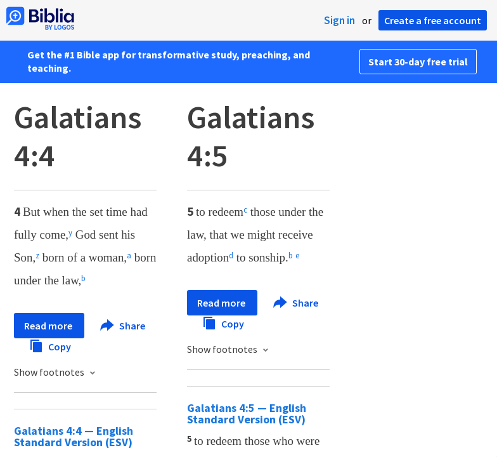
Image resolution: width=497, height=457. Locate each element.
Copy (50, 345)
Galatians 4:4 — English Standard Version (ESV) (73, 436)
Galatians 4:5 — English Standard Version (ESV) (246, 414)
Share (122, 325)
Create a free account (432, 20)
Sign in (339, 20)
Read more (49, 325)
